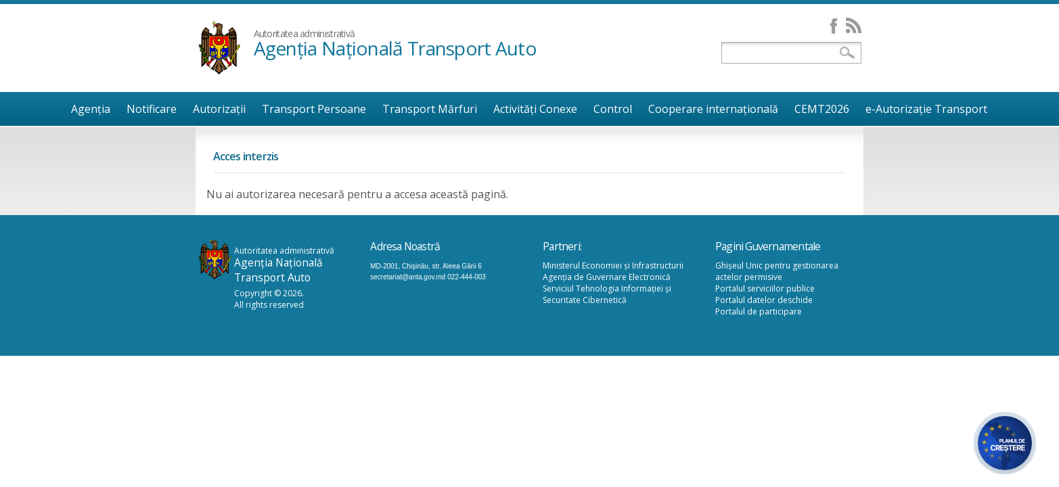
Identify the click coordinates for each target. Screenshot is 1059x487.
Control (612, 108)
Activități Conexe (535, 108)
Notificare (152, 108)
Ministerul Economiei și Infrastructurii (613, 265)
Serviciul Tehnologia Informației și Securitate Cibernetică (607, 294)
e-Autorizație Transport (926, 108)
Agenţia (90, 108)
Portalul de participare (758, 311)
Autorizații (219, 108)
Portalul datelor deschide (764, 300)
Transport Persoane (314, 108)
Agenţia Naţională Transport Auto (395, 48)
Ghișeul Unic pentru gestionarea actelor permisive (776, 271)
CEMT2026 (821, 108)
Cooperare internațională (713, 108)
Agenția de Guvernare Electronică (607, 277)
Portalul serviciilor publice (765, 288)
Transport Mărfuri (429, 108)
